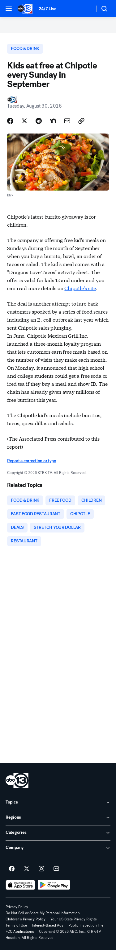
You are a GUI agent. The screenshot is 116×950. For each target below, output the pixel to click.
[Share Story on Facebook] (10, 121)
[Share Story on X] (24, 121)
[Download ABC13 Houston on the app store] (20, 885)
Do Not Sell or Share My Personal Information (43, 913)
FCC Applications (20, 931)
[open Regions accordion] (58, 817)
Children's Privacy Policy (25, 919)
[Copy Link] (81, 121)
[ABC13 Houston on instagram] (41, 869)
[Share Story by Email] (67, 121)
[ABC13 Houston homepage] (25, 9)
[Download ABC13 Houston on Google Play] (54, 885)
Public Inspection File (85, 925)
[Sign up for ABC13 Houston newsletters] (56, 869)
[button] (8, 8)
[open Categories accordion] (58, 832)
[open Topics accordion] (58, 802)
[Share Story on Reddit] (38, 121)
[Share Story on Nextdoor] (53, 121)
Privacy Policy (17, 907)
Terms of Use (16, 925)
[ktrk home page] (17, 780)
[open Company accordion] (58, 847)
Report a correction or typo (31, 461)
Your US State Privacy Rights (73, 919)
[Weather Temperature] (85, 8)
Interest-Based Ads (47, 925)
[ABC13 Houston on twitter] (26, 869)
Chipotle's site (80, 287)
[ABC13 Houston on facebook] (12, 869)
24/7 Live (47, 9)
